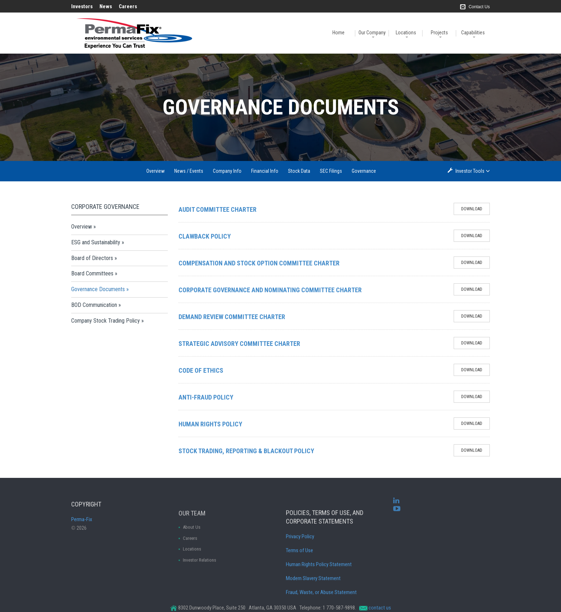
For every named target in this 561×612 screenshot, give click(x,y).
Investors (82, 6)
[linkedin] (396, 507)
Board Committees (92, 273)
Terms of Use (299, 585)
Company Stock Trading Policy (105, 320)
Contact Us (479, 6)
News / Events (188, 171)
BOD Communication (94, 305)
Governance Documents (98, 289)
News (105, 6)
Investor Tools (470, 171)
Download (475, 210)
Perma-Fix (81, 533)
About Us (191, 556)
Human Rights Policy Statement (319, 599)
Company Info (227, 171)
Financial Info (264, 171)
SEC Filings (331, 171)
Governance (364, 171)
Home (338, 32)
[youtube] (396, 515)
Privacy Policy (300, 571)
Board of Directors (92, 258)
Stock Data (299, 171)
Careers (128, 6)
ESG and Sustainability (95, 242)
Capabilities (473, 32)
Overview (155, 171)
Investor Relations (199, 589)
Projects (439, 32)
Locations (406, 32)
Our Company (372, 32)
